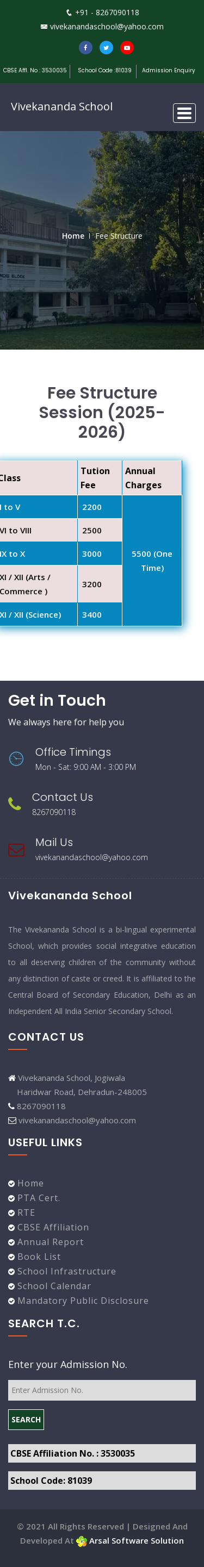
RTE (25, 1212)
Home (73, 236)
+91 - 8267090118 (102, 12)
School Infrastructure (65, 1271)
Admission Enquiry (168, 70)
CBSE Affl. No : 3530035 (35, 70)
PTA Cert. (37, 1198)
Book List (38, 1257)
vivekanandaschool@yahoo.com (102, 26)
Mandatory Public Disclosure (82, 1301)
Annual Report (49, 1242)
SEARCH (26, 1419)
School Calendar (53, 1286)
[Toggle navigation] (184, 113)
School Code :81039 (105, 70)
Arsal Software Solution (130, 1540)
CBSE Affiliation (52, 1227)
